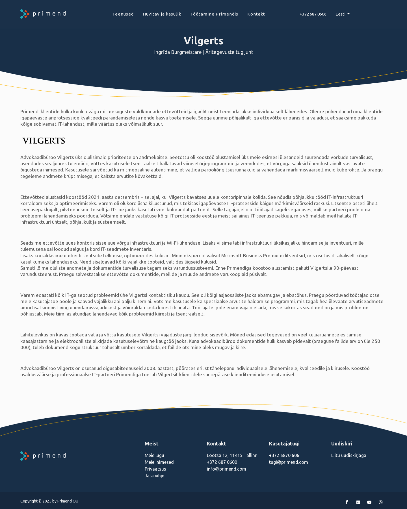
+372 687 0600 (222, 462)
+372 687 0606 (313, 14)
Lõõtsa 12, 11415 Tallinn (232, 455)
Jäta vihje (154, 475)
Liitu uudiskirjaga (348, 455)
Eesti (340, 14)
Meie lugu (154, 455)
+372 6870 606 (284, 455)
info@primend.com (226, 468)
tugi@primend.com (288, 462)
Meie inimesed (159, 462)
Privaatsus (155, 468)
